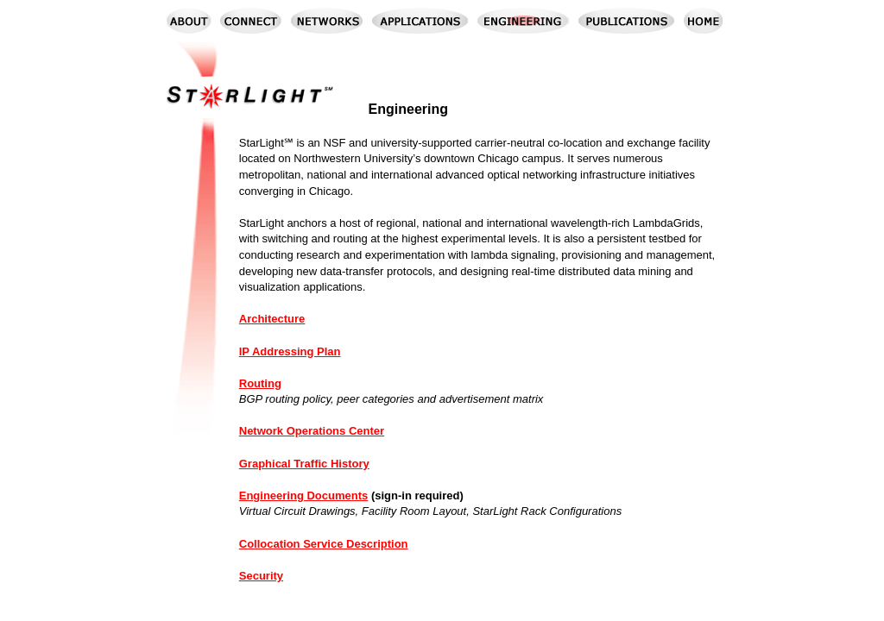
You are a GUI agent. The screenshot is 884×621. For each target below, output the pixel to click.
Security (261, 575)
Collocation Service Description (323, 543)
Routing (260, 383)
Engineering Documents (304, 495)
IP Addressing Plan (290, 351)
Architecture (272, 318)
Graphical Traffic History (304, 463)
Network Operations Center (311, 430)
